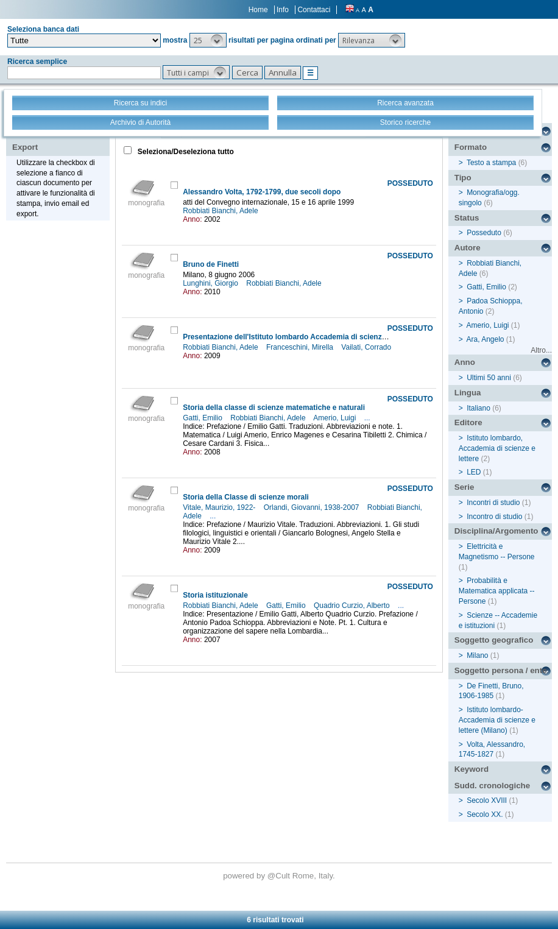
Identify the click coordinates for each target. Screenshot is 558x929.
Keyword (471, 769)
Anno (464, 362)
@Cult (279, 875)
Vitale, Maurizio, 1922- (220, 507)
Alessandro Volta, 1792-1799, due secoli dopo (262, 192)
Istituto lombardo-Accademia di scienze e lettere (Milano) (497, 720)
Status (466, 217)
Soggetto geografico (494, 640)
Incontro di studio (494, 516)
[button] (208, 40)
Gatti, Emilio (203, 418)
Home (258, 9)
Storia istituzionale (215, 595)
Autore (467, 247)
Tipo (462, 177)
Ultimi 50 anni (489, 377)
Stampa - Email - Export (51, 139)
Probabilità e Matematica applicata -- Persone (497, 591)
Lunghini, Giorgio (211, 283)
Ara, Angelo (485, 339)
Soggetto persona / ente (500, 670)
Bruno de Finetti (211, 264)
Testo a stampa (491, 162)
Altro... (541, 350)
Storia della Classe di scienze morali (246, 497)
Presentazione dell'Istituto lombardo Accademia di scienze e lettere (299, 337)
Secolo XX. (485, 814)
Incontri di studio (493, 502)
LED (474, 472)
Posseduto (484, 232)
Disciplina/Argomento (496, 530)
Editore (468, 422)
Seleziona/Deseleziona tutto (185, 151)
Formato (470, 147)
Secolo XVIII (487, 800)
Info (283, 9)
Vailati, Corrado (367, 347)
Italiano (478, 408)
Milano (477, 655)
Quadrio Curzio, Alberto (353, 605)
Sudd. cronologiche (492, 785)
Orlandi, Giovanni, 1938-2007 (312, 507)
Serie (464, 487)
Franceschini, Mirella (300, 347)
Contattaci (313, 9)
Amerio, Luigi (335, 418)
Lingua (467, 392)
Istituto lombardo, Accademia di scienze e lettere (497, 448)
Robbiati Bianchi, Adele (221, 211)
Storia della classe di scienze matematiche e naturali (274, 407)
